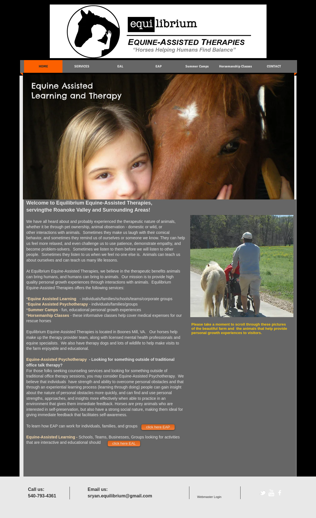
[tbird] (262, 492)
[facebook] (279, 492)
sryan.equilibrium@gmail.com (120, 495)
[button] (241, 266)
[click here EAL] (124, 443)
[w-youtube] (271, 492)
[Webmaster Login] (209, 497)
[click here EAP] (158, 427)
